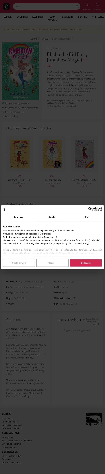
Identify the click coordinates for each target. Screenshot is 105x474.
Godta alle (86, 263)
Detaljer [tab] (52, 217)
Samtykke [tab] (18, 217)
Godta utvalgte (19, 263)
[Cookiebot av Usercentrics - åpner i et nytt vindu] (90, 209)
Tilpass (53, 263)
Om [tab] (86, 217)
